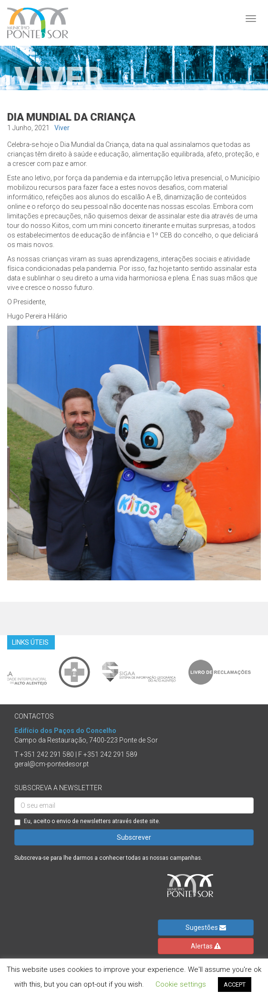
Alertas (206, 946)
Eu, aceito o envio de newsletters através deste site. (87, 821)
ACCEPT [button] (235, 984)
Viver (62, 128)
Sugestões (206, 927)
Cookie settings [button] (180, 984)
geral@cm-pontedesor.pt (51, 764)
